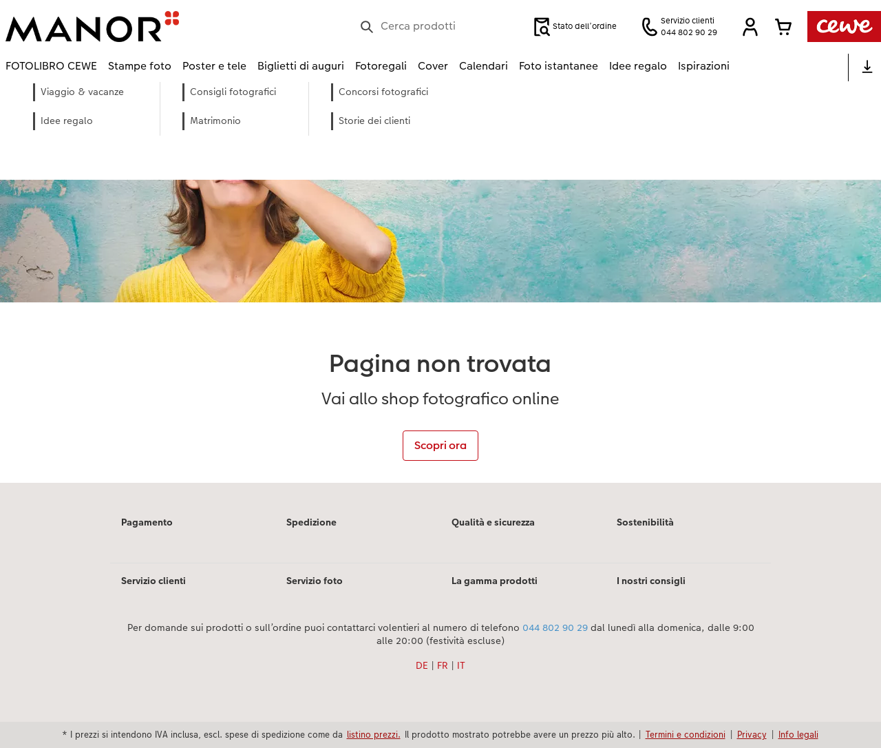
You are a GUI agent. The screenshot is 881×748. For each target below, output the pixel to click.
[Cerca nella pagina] (439, 26)
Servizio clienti (153, 581)
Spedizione (311, 522)
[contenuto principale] (440, 283)
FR (442, 665)
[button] (750, 27)
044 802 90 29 (555, 627)
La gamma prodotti (495, 581)
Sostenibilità (645, 522)
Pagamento (147, 522)
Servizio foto (314, 581)
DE (422, 665)
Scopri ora (440, 445)
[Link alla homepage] (140, 26)
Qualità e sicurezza (493, 522)
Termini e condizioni (685, 734)
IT (461, 665)
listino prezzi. (374, 734)
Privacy (752, 734)
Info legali (798, 734)
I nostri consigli (651, 581)
